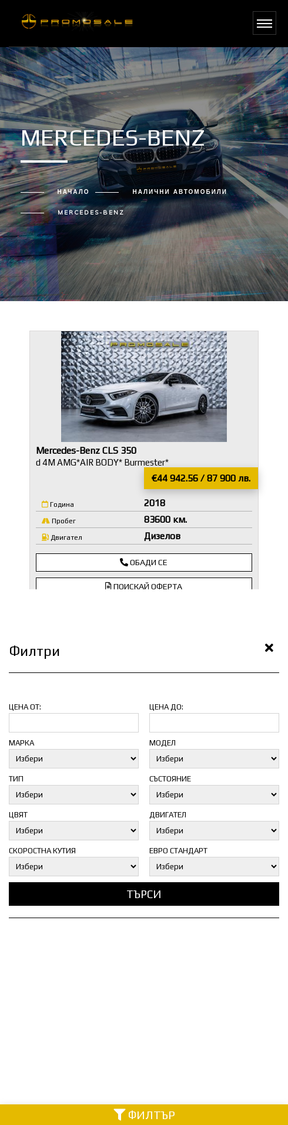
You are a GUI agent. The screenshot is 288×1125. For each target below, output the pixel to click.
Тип (16, 778)
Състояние (170, 778)
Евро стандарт (178, 850)
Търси (144, 894)
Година (58, 504)
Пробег (59, 521)
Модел (162, 742)
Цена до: (166, 706)
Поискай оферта (143, 586)
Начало (74, 192)
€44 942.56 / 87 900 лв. (201, 478)
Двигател (62, 537)
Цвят (18, 814)
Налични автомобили (179, 192)
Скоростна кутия (42, 850)
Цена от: (25, 706)
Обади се (144, 562)
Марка (21, 742)
